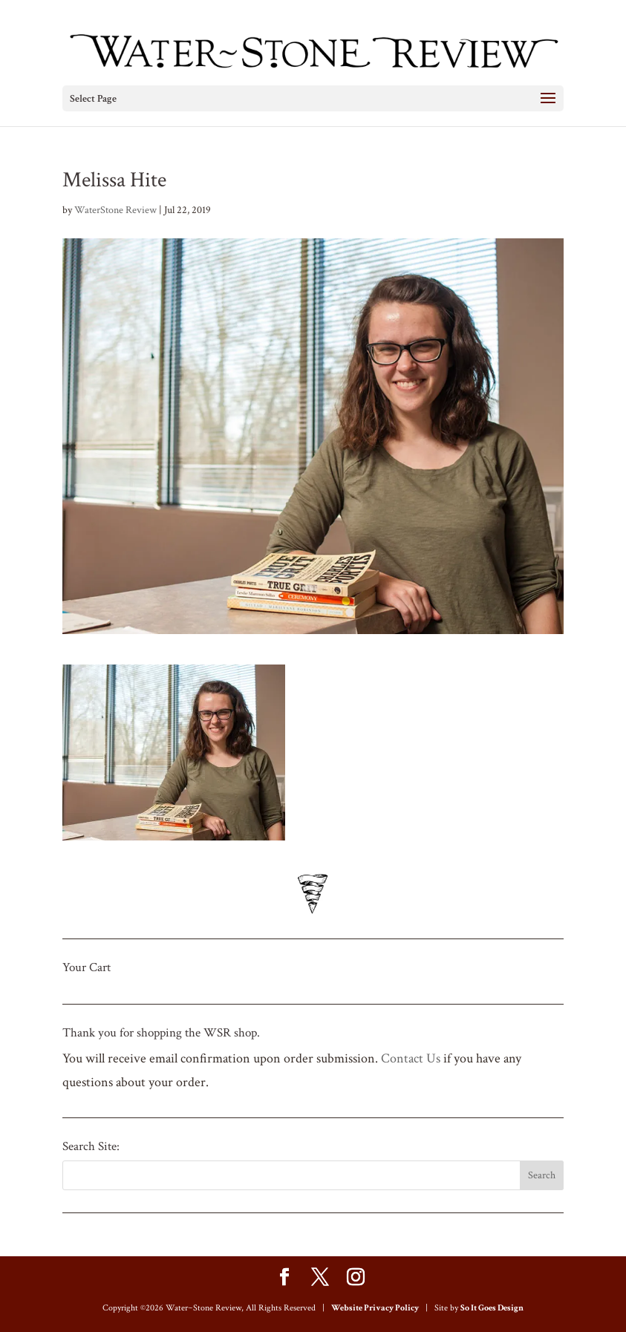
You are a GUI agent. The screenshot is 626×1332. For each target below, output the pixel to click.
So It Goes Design (492, 1307)
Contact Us (410, 1058)
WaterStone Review (115, 210)
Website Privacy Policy (375, 1307)
